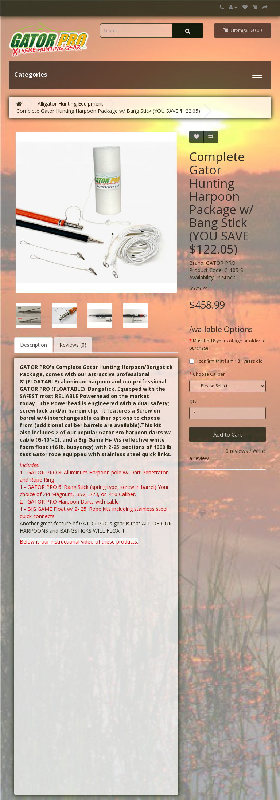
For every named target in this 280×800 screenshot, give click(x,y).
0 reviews (237, 450)
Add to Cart (227, 434)
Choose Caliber (209, 374)
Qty (193, 401)
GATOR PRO (221, 262)
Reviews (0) (72, 344)
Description (33, 344)
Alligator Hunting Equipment (70, 103)
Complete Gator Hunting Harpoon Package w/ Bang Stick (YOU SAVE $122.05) (108, 110)
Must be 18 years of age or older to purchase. (227, 344)
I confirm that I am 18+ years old (226, 361)
